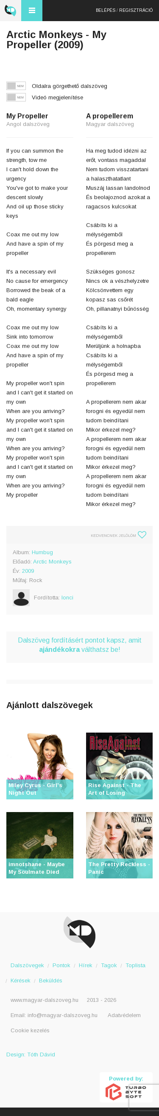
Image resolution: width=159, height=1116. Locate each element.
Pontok (61, 965)
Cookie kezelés (30, 1030)
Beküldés (50, 980)
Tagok (109, 965)
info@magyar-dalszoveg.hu (63, 1015)
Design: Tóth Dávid (30, 1054)
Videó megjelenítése (57, 97)
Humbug (42, 552)
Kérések (21, 980)
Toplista (135, 965)
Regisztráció (136, 10)
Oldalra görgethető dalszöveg (69, 86)
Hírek (85, 965)
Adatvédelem (124, 1015)
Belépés (105, 10)
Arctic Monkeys (52, 561)
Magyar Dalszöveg (10, 10)
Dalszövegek (27, 965)
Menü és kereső (31, 10)
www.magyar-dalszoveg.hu (44, 1000)
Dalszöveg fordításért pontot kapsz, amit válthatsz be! (80, 645)
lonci (67, 597)
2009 (28, 571)
